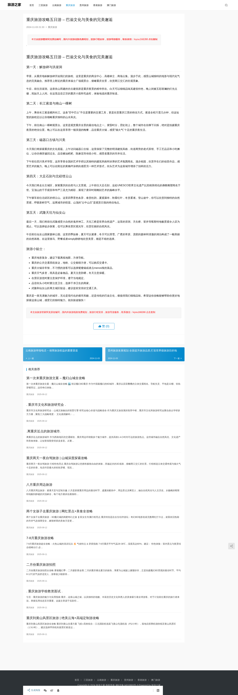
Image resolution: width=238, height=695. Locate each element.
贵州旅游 (85, 5)
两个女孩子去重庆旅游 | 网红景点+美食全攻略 (59, 529)
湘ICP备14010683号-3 (126, 685)
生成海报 (32, 690)
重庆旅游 (71, 5)
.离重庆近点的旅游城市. (43, 447)
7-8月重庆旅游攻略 (40, 556)
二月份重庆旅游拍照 (41, 584)
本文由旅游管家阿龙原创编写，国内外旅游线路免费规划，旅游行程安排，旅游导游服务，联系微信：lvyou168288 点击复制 (92, 326)
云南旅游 (57, 5)
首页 (33, 5)
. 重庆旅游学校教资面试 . (44, 611)
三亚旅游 (44, 5)
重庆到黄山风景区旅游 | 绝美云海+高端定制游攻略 (62, 639)
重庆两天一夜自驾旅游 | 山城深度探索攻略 (56, 474)
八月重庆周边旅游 (39, 502)
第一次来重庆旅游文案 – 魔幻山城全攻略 (55, 392)
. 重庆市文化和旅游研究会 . (46, 419)
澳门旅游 (112, 5)
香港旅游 (98, 5)
